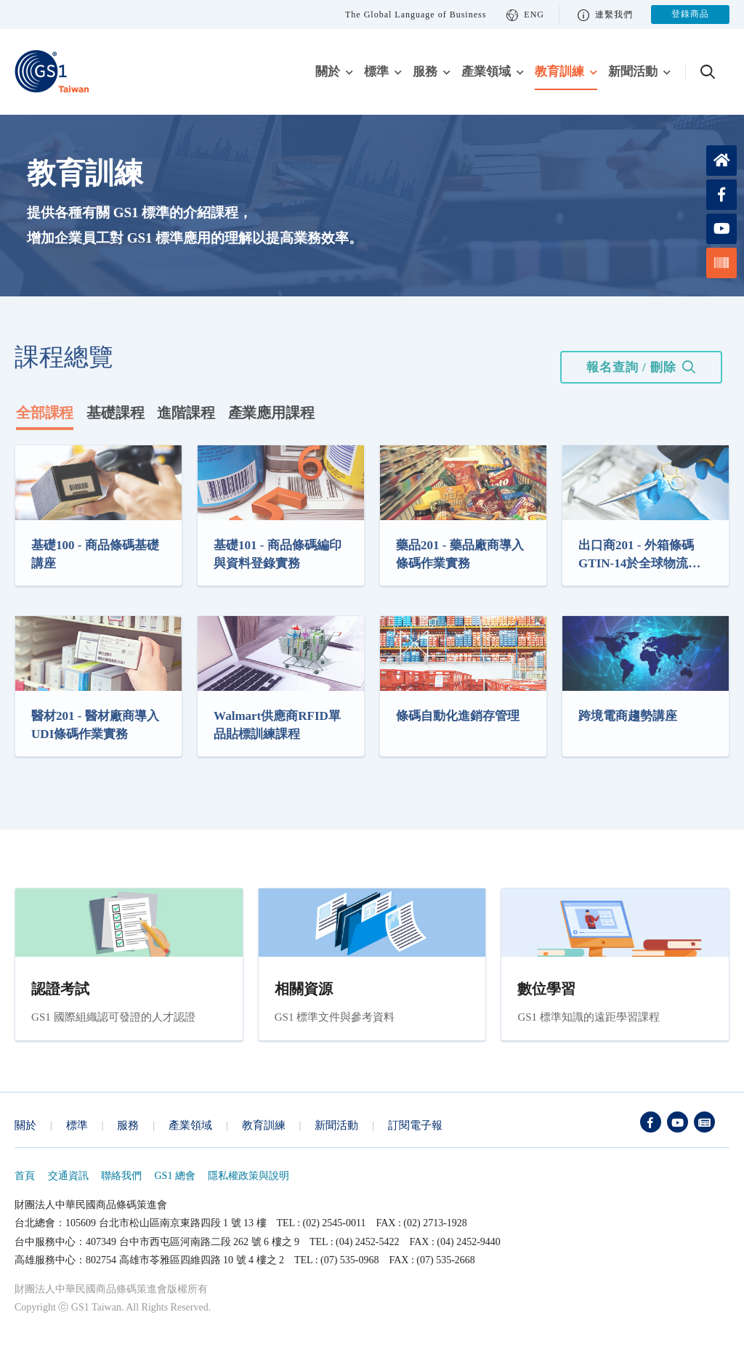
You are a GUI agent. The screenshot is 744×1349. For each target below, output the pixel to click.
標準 (376, 71)
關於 (327, 71)
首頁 (25, 1175)
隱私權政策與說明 (248, 1175)
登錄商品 (690, 14)
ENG (525, 15)
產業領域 (486, 71)
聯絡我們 (121, 1175)
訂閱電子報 (415, 1125)
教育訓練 (559, 71)
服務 (425, 71)
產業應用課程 (271, 413)
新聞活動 (633, 71)
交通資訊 (68, 1175)
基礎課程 (115, 413)
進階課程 (185, 413)
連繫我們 (605, 15)
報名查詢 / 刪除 (631, 367)
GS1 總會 (175, 1175)
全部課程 (44, 413)
